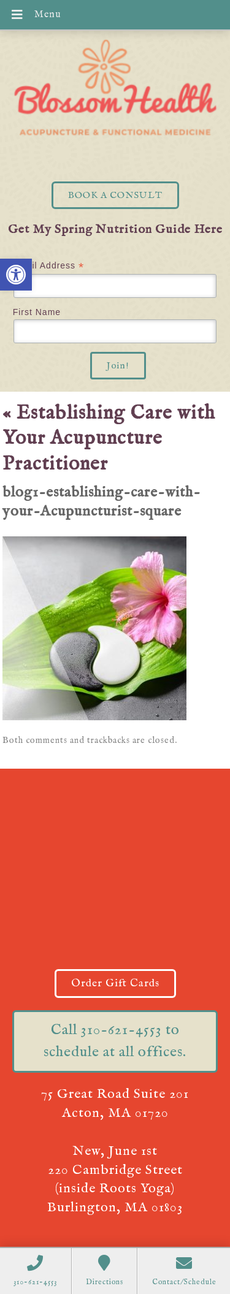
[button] (16, 275)
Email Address (49, 266)
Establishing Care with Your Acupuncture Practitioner (108, 439)
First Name (37, 312)
